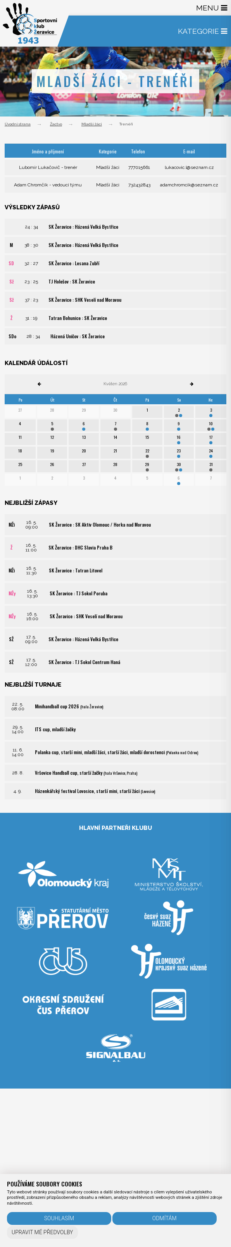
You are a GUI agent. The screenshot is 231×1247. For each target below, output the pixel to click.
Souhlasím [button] (59, 1218)
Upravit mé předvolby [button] (42, 1232)
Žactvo (56, 124)
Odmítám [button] (164, 1218)
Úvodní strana (18, 124)
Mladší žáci (91, 124)
